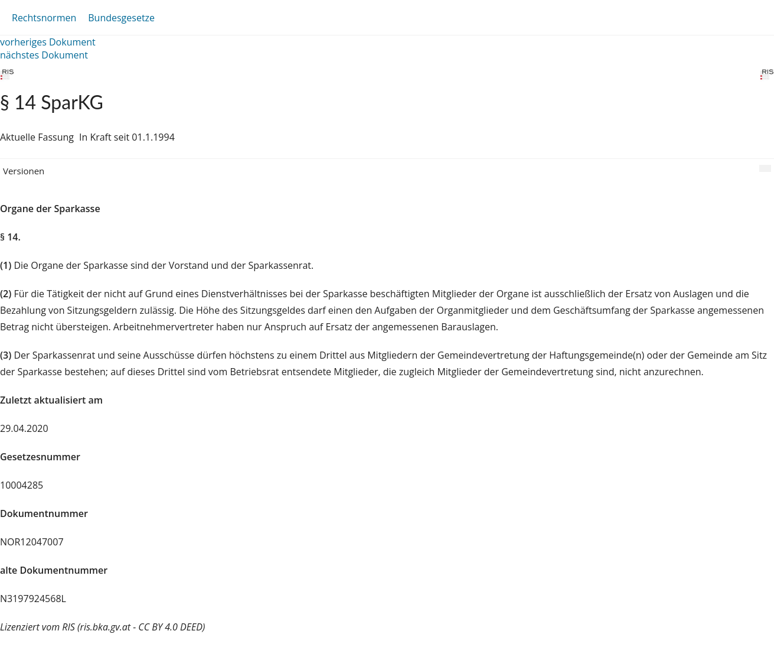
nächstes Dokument (44, 54)
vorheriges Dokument (48, 41)
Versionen (23, 171)
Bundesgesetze (121, 17)
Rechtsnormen (44, 17)
